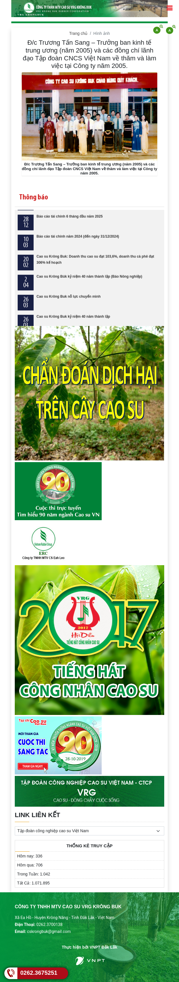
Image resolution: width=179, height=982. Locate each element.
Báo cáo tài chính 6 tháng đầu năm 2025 (69, 222)
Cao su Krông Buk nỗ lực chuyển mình (68, 302)
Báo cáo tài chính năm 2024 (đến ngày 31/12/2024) (77, 242)
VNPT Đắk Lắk (103, 947)
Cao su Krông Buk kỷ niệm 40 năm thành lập (73, 322)
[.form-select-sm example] (89, 830)
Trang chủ (78, 33)
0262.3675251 (38, 973)
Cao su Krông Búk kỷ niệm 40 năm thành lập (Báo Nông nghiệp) (89, 282)
